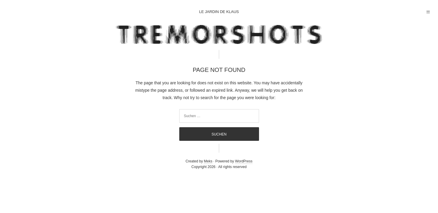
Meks (208, 161)
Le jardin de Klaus (219, 11)
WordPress (244, 161)
